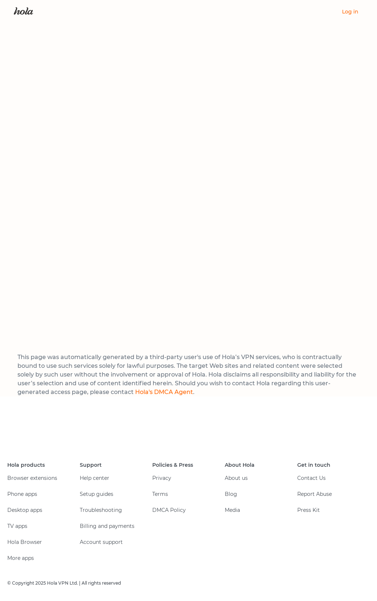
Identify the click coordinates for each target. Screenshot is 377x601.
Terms (160, 494)
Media (232, 510)
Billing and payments (107, 526)
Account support (101, 542)
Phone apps (22, 494)
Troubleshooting (101, 510)
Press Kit (308, 510)
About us (236, 478)
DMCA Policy (169, 510)
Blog (231, 494)
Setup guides (96, 494)
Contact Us (311, 478)
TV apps (17, 526)
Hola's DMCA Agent (164, 392)
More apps (20, 558)
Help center (94, 478)
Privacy (161, 478)
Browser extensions (32, 478)
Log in (350, 11)
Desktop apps (24, 510)
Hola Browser (24, 542)
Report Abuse (314, 494)
